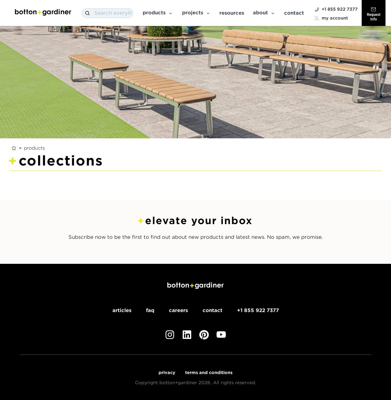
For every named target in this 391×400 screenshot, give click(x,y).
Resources (231, 13)
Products (158, 13)
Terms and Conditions (208, 372)
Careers (178, 310)
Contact (294, 13)
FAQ (150, 310)
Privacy (167, 372)
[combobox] (107, 13)
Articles (121, 310)
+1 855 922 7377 (335, 9)
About (264, 13)
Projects (196, 13)
